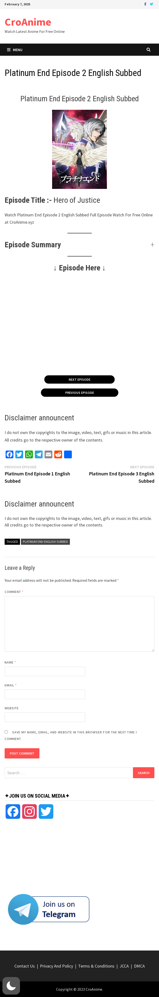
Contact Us (24, 966)
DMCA (139, 966)
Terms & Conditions (96, 966)
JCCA (124, 966)
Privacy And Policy (56, 966)
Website (12, 708)
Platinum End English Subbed (45, 541)
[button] (80, 244)
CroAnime (28, 21)
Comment (14, 592)
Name (10, 662)
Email (11, 685)
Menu (14, 49)
